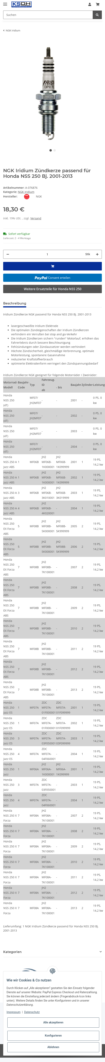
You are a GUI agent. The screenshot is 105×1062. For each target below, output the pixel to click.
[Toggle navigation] (5, 2)
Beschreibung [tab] (14, 303)
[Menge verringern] (7, 254)
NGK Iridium (26, 192)
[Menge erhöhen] (97, 254)
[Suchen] (48, 15)
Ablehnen (53, 1047)
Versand (35, 218)
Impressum (13, 1012)
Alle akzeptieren (53, 1022)
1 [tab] (50, 150)
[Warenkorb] (97, 4)
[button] (89, 4)
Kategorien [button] (12, 952)
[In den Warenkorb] (6, 41)
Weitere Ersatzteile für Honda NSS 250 (52, 289)
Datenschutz (32, 1012)
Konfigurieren (53, 1035)
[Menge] (47, 254)
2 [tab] (54, 150)
